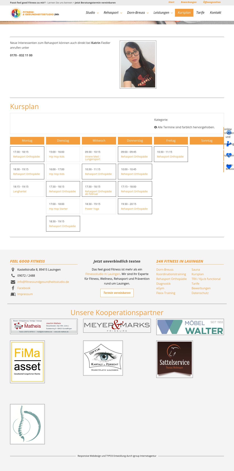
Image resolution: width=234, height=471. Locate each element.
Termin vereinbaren (117, 293)
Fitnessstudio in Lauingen (103, 274)
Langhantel (20, 191)
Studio (92, 12)
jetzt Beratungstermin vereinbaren (95, 2)
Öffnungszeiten (212, 2)
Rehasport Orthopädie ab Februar (98, 193)
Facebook (23, 288)
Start (171, 2)
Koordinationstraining (171, 274)
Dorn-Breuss (138, 12)
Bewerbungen (189, 2)
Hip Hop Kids (57, 156)
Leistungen (163, 12)
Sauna (196, 270)
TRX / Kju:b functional (206, 279)
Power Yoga (92, 208)
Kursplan (184, 12)
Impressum (25, 294)
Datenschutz (200, 293)
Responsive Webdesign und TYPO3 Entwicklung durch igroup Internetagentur (117, 455)
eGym (160, 288)
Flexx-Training (165, 293)
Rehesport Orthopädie (134, 174)
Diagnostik (163, 284)
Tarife (200, 12)
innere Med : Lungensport (92, 158)
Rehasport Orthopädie (26, 156)
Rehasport (113, 12)
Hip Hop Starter (58, 208)
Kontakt (215, 12)
